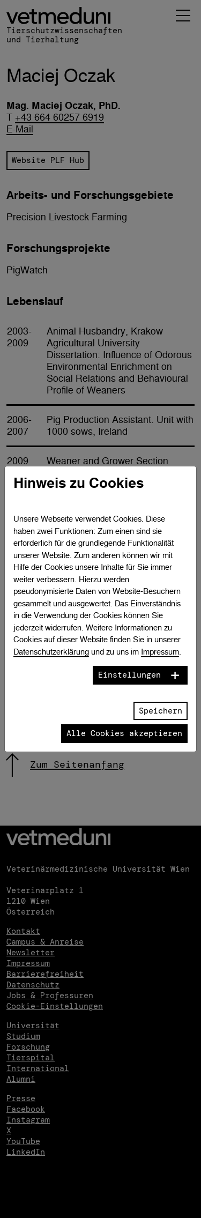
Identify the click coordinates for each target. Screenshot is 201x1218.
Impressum (160, 651)
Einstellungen (129, 675)
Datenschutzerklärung (51, 651)
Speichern (160, 710)
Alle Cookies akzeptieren (124, 733)
